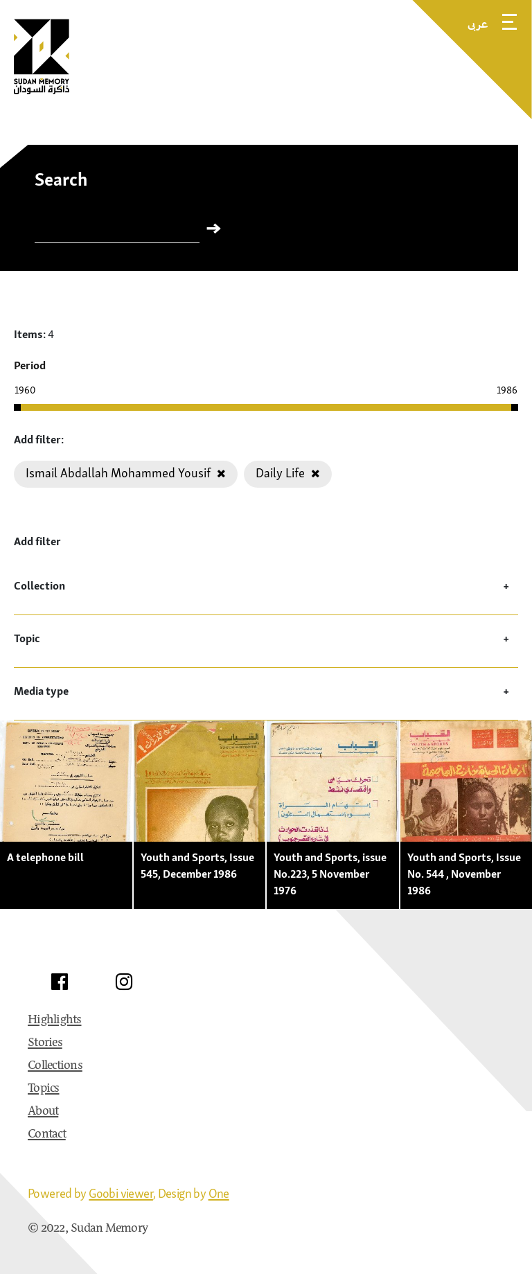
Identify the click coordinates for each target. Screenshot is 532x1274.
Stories (45, 1043)
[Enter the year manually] (41, 390)
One (219, 1193)
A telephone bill (45, 857)
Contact (47, 1134)
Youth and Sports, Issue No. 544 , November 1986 (464, 873)
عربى (478, 23)
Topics (44, 1089)
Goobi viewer (121, 1193)
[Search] (117, 231)
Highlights (55, 1020)
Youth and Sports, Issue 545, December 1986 (197, 865)
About (43, 1112)
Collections (55, 1066)
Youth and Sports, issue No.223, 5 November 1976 (330, 873)
